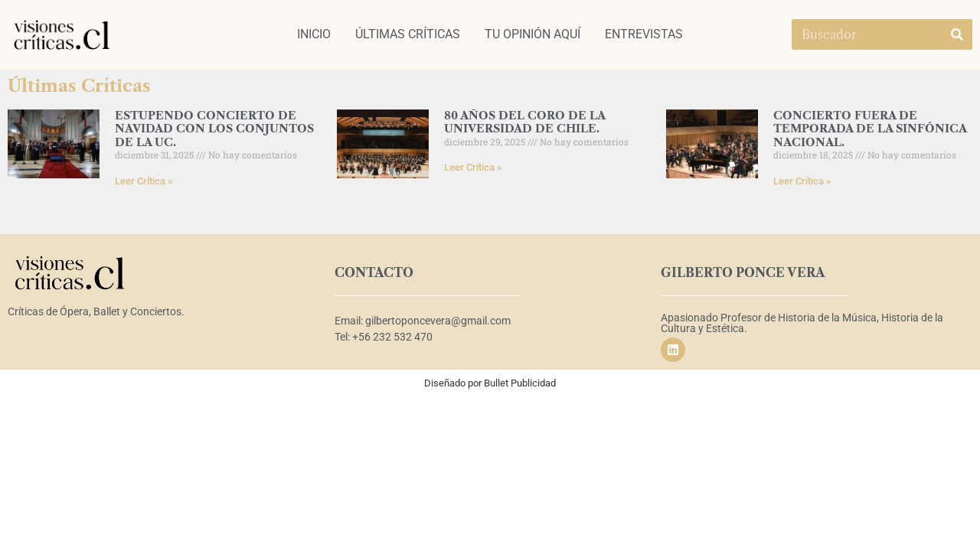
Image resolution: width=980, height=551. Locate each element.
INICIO (314, 34)
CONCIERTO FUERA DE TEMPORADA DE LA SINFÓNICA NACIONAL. (869, 129)
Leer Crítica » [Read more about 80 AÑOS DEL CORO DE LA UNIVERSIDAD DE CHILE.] (472, 167)
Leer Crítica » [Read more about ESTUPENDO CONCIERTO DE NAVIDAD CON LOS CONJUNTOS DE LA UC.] (143, 181)
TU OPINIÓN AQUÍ (532, 34)
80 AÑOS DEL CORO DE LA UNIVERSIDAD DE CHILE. (524, 122)
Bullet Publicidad (520, 383)
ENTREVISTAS (644, 34)
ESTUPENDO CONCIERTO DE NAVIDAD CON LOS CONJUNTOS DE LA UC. (214, 129)
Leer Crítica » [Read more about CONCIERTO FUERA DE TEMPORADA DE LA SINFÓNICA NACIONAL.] (802, 181)
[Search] (957, 34)
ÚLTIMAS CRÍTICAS (407, 34)
